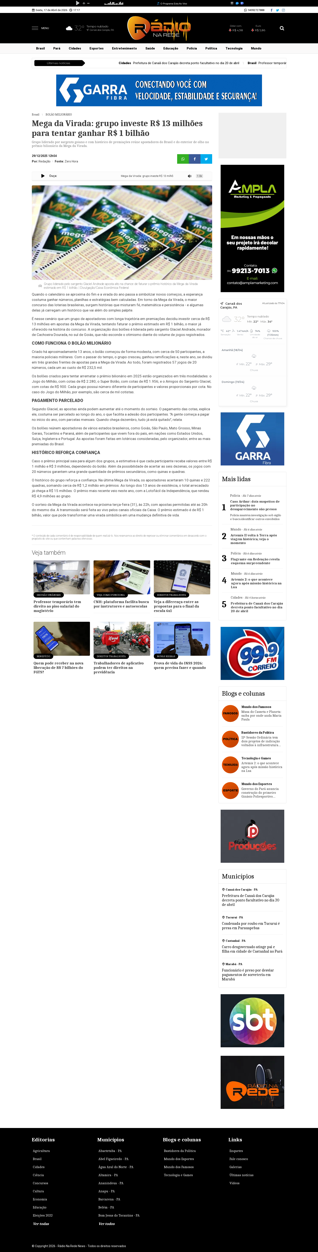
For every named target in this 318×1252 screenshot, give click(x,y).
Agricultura (41, 1151)
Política (211, 48)
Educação (170, 48)
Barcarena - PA (109, 1199)
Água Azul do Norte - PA (115, 1167)
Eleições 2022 (43, 1215)
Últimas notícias (242, 1175)
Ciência (38, 1175)
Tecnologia (234, 48)
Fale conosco (239, 1159)
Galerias (236, 1167)
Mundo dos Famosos (179, 1167)
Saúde (150, 48)
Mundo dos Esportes (179, 1159)
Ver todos (106, 1224)
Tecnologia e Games (178, 1175)
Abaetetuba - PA (110, 1151)
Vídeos (235, 1183)
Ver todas (41, 1224)
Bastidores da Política (180, 1151)
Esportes (97, 48)
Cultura (38, 1191)
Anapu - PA (106, 1191)
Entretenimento (124, 48)
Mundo (256, 48)
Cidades (75, 48)
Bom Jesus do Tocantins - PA (119, 1215)
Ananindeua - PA (110, 1183)
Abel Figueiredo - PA (113, 1159)
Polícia (192, 48)
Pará (56, 48)
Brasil (40, 48)
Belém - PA (106, 1207)
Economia (40, 1199)
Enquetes (236, 1151)
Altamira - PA (108, 1175)
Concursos (40, 1183)
